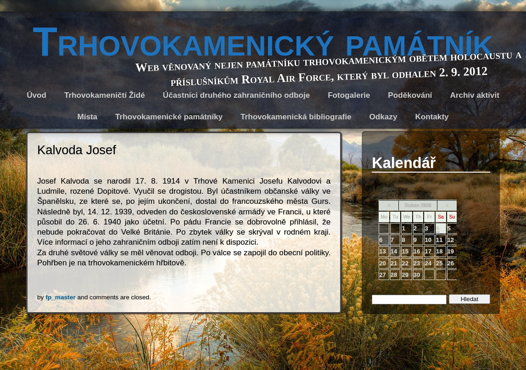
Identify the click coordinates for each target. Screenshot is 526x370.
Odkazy (383, 116)
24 (428, 263)
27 (382, 274)
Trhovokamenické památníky (169, 116)
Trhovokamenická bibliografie (296, 116)
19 (451, 251)
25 (439, 263)
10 (428, 239)
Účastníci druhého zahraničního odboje (236, 95)
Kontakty (431, 116)
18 (439, 251)
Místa (87, 116)
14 (394, 251)
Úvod (36, 95)
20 (382, 263)
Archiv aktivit (474, 95)
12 (451, 239)
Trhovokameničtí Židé (104, 95)
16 (417, 251)
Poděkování (410, 95)
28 (394, 274)
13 (382, 251)
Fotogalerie (349, 95)
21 (394, 263)
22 (405, 263)
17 (428, 251)
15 (405, 251)
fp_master (60, 297)
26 (451, 263)
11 (439, 239)
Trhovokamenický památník (263, 41)
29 (405, 274)
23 (417, 263)
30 (417, 274)
